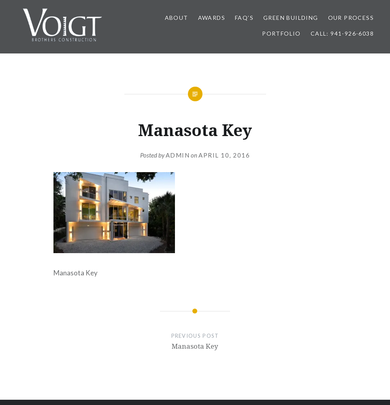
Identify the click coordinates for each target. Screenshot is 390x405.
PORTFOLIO (281, 33)
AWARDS (211, 17)
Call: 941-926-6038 (342, 33)
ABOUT (176, 17)
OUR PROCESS (351, 17)
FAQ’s (244, 17)
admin (178, 155)
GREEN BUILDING (290, 17)
